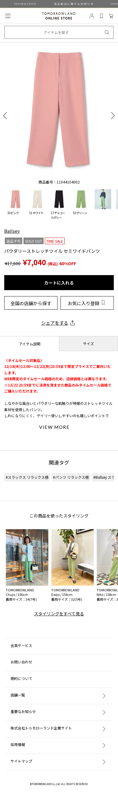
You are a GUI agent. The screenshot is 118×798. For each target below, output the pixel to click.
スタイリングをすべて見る (59, 614)
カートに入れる (59, 283)
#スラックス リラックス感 (27, 477)
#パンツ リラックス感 (71, 477)
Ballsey (12, 231)
